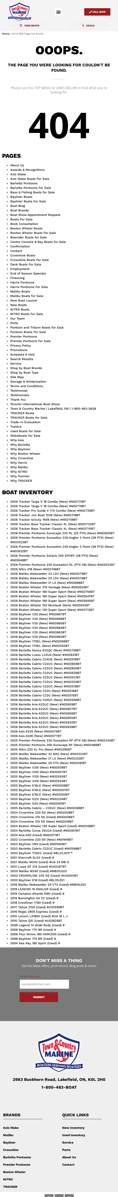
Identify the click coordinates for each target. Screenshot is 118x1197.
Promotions (18, 350)
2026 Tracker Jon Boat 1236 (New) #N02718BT (45, 515)
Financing (17, 278)
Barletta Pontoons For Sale (30, 188)
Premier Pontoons (23, 336)
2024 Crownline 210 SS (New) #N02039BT (42, 821)
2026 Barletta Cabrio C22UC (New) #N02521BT (45, 677)
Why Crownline (21, 458)
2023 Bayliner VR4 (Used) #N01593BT (38, 844)
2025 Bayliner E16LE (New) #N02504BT (40, 794)
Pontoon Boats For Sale (28, 332)
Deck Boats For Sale (25, 264)
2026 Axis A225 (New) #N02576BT (36, 731)
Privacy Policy (20, 345)
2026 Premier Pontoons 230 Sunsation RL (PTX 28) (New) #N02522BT (62, 565)
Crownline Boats (22, 255)
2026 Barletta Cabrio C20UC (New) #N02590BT (45, 700)
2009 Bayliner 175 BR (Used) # (33, 930)
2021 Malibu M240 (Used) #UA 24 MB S (39, 862)
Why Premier (20, 476)
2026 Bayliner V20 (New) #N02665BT (38, 623)
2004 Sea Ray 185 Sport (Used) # (35, 943)
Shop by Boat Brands (26, 368)
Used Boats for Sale (25, 431)
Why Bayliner (20, 449)
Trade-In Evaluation (25, 422)
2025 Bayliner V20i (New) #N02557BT (38, 772)
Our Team (17, 318)
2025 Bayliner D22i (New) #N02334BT (38, 799)
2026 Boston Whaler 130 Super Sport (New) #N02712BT (52, 610)
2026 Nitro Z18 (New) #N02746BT (35, 569)
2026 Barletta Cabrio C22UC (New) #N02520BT (45, 682)
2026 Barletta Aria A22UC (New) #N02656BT (43, 713)
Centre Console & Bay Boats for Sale (38, 242)
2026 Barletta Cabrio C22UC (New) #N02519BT (45, 686)
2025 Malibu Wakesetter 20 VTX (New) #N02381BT (48, 763)
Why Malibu (19, 467)
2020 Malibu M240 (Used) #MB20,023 (38, 871)
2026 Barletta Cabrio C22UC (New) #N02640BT (45, 668)
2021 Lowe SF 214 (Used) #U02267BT (38, 866)
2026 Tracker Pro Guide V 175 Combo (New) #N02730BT (52, 510)
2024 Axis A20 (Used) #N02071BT (35, 835)
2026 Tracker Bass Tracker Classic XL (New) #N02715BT (52, 528)
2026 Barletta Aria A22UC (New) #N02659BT (43, 704)
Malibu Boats (20, 291)
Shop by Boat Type (24, 372)
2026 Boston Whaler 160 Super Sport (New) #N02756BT (52, 592)
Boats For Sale (21, 219)
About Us (17, 165)
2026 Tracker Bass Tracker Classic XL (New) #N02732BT (53, 524)
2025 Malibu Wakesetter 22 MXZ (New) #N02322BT (49, 754)
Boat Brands (19, 210)
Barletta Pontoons (23, 183)
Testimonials (19, 395)
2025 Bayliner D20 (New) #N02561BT (38, 803)
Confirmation (20, 246)
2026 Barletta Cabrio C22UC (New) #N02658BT (45, 664)
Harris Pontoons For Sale (29, 287)
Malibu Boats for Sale (26, 296)
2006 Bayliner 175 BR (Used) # (33, 939)
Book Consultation (24, 224)
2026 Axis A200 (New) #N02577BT (36, 736)
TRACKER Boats (22, 413)
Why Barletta (20, 445)
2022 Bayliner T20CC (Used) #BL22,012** (41, 853)
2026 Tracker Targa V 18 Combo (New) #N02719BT (48, 506)
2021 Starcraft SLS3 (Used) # (32, 857)
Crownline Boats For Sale (29, 260)
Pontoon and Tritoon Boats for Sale (37, 327)
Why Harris (18, 463)
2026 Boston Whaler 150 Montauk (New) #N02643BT (50, 605)
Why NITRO (18, 472)
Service (15, 363)
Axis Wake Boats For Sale (29, 179)
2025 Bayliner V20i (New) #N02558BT (38, 767)
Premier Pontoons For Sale (30, 341)
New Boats (18, 305)
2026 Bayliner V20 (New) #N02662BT (38, 637)
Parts (14, 323)
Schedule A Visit (22, 354)
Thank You (18, 399)
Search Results (21, 359)
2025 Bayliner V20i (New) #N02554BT (38, 781)
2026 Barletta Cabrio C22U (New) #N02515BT (44, 695)
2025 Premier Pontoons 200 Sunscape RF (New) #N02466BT (55, 745)
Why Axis (17, 440)
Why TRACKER (21, 481)
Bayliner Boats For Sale (28, 201)
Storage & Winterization (28, 381)
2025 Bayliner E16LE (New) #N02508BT (40, 785)
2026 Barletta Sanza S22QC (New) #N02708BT (45, 650)
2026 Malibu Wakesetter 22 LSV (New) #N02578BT (48, 578)
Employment (19, 269)
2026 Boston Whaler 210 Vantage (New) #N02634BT (49, 587)
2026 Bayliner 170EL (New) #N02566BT (39, 641)
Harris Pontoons (22, 282)
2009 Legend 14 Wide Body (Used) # (37, 925)
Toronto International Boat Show (35, 404)
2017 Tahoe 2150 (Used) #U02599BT (37, 907)
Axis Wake (18, 174)
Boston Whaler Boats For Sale (33, 233)
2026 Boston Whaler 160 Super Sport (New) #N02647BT (52, 596)
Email (30, 976)
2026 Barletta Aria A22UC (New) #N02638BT (43, 727)
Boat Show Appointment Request (35, 215)
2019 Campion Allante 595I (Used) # (37, 893)
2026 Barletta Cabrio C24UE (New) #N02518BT (45, 659)
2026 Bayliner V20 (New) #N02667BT (38, 614)
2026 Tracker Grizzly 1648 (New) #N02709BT (44, 519)
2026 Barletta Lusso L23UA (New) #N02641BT (44, 655)
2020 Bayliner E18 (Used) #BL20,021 (37, 880)
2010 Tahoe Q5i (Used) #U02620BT (36, 921)
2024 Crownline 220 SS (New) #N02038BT (42, 812)
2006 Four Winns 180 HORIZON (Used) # (40, 934)
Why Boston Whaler (25, 454)
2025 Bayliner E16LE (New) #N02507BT (40, 790)
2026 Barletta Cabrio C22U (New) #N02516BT (44, 691)
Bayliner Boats (21, 197)
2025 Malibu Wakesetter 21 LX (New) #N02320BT (47, 758)
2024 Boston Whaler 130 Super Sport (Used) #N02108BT (52, 826)
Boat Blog (17, 206)
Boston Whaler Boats (26, 228)
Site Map (17, 377)
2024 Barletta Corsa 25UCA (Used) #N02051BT (45, 830)
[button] (58, 11)
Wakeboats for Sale (25, 436)
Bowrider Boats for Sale (28, 237)
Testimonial (19, 390)
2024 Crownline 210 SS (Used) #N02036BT (42, 817)
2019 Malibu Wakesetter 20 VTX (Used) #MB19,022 (48, 884)
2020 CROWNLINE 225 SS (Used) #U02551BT (44, 875)
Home (5, 33)
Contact (16, 251)
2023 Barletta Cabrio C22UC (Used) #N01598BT (45, 848)
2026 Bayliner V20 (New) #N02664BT (38, 628)
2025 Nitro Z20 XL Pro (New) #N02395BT (41, 749)
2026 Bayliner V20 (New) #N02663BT (38, 632)
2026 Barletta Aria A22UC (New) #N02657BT (43, 709)
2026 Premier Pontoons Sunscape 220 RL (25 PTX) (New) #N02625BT (62, 533)
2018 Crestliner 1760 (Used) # (32, 903)
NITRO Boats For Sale (26, 314)
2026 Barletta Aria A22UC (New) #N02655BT (43, 718)
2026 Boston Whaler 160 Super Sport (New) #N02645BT (52, 601)
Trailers (16, 426)
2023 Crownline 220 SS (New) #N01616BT (41, 839)
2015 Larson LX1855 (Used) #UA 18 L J (39, 916)
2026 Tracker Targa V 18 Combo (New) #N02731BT (48, 501)
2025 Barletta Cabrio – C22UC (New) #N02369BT (47, 808)
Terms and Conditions (26, 386)
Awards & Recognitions (27, 170)
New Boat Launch (23, 300)
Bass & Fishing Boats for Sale (32, 192)
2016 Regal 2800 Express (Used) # (36, 912)
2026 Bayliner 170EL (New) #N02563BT (39, 646)
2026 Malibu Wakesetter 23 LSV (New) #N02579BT (48, 574)
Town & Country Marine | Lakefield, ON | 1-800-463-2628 (53, 408)
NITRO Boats (19, 309)
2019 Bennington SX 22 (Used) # (34, 898)
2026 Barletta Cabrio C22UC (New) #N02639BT (45, 673)
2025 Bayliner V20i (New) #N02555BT (38, 776)
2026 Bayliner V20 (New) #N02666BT (38, 619)
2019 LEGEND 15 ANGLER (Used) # (36, 889)
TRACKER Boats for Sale (28, 417)
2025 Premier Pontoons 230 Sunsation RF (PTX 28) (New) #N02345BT (62, 740)
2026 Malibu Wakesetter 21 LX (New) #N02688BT (47, 583)
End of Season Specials (28, 273)
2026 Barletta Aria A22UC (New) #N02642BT (43, 722)
